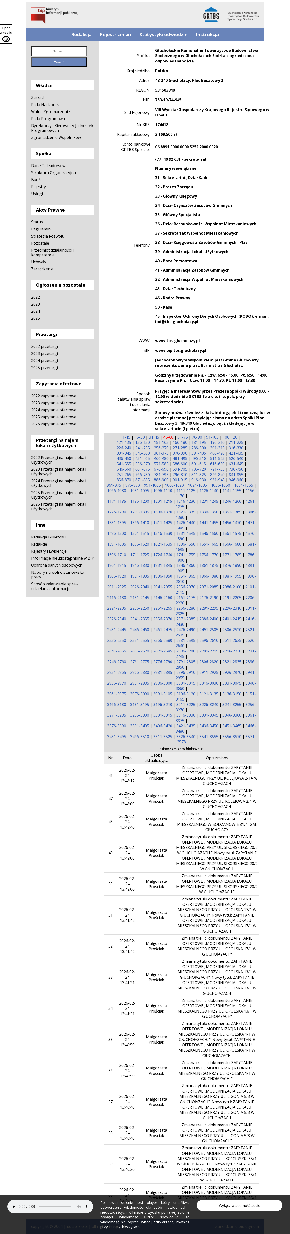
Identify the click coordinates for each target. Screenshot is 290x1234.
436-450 (124, 458)
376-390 (180, 453)
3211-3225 (185, 704)
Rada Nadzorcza (45, 104)
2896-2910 (185, 672)
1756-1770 (208, 554)
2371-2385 (185, 619)
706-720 (198, 469)
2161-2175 (185, 597)
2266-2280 (185, 608)
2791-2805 (185, 661)
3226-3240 (208, 704)
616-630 (217, 464)
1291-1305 (139, 512)
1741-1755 (185, 554)
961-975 (114, 485)
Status (37, 222)
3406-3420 (162, 726)
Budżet (37, 179)
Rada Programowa (48, 118)
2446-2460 (139, 629)
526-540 (236, 458)
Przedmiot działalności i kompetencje (52, 252)
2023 (35, 304)
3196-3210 (162, 704)
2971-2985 (139, 683)
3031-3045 (231, 683)
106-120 (230, 437)
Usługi (37, 193)
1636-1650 (185, 544)
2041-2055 (162, 587)
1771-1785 (231, 554)
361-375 (161, 453)
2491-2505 (208, 629)
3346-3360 (231, 715)
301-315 (217, 447)
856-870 (124, 480)
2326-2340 (116, 619)
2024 (35, 311)
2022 (35, 297)
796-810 (180, 474)
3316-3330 (185, 715)
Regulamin (41, 229)
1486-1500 (116, 533)
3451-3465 (231, 726)
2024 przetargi (44, 360)
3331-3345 (208, 715)
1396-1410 (139, 522)
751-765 (124, 474)
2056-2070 (185, 587)
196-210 (217, 442)
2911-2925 (208, 672)
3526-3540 (185, 736)
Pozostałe (40, 243)
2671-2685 (162, 651)
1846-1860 (185, 565)
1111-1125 (185, 490)
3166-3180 (116, 704)
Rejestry (38, 186)
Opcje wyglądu (6, 30)
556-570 (142, 464)
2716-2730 (231, 651)
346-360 (142, 453)
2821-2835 (231, 661)
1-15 (126, 437)
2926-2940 (231, 672)
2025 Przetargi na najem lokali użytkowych (58, 495)
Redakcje (39, 544)
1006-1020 (174, 485)
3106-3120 (185, 693)
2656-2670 (139, 651)
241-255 (142, 447)
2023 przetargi (44, 353)
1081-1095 (139, 490)
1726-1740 (162, 554)
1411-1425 (162, 522)
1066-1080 (116, 490)
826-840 (217, 474)
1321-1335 (185, 512)
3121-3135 (208, 693)
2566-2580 (162, 640)
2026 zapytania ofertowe (53, 424)
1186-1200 (139, 501)
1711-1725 (139, 554)
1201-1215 (162, 501)
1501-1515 (139, 533)
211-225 (236, 442)
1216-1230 (185, 501)
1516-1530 (162, 533)
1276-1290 (116, 512)
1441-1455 (208, 522)
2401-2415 (231, 619)
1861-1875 (208, 565)
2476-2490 (185, 629)
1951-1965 (185, 576)
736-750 (236, 469)
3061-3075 (116, 693)
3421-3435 (185, 726)
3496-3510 (139, 736)
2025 (35, 318)
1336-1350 (208, 512)
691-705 (180, 469)
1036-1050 (220, 485)
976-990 (132, 485)
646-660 (124, 469)
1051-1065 (243, 485)
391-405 (198, 453)
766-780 (142, 474)
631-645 (236, 464)
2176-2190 (208, 597)
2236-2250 (139, 608)
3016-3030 (208, 683)
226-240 (124, 447)
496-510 (198, 458)
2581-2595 (185, 640)
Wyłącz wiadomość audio (239, 1205)
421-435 (236, 453)
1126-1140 (208, 490)
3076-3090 (139, 693)
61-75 (183, 437)
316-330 (236, 447)
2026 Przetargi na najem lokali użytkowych (58, 506)
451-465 (142, 458)
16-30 (140, 437)
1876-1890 (231, 565)
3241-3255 (231, 704)
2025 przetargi (44, 367)
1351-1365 (231, 512)
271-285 (180, 447)
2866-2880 (139, 672)
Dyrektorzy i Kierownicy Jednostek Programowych (62, 128)
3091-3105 (162, 693)
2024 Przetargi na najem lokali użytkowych (58, 483)
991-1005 (152, 485)
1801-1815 (116, 565)
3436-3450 (208, 726)
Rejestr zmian (115, 34)
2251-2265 (162, 608)
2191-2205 (231, 597)
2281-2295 (208, 608)
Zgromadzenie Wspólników (56, 137)
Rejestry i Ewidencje (49, 551)
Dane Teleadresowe (49, 165)
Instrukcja (207, 34)
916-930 (198, 480)
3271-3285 (116, 715)
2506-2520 (231, 629)
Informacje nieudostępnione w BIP (62, 558)
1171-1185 (116, 501)
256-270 (161, 447)
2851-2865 (116, 672)
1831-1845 (162, 565)
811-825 (198, 474)
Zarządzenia (42, 269)
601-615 (198, 464)
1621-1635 (162, 544)
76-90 (197, 437)
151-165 (161, 442)
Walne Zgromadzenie (50, 111)
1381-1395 (116, 522)
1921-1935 (139, 576)
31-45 (154, 437)
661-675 (142, 469)
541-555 (124, 464)
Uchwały (38, 261)
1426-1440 (185, 522)
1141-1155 (231, 490)
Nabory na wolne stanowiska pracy (57, 575)
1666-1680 (231, 544)
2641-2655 (116, 651)
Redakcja (81, 34)
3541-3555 (208, 736)
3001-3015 (185, 683)
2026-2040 (139, 587)
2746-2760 (116, 661)
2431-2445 (116, 629)
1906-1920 (116, 576)
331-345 (124, 453)
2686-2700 (185, 651)
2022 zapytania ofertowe (53, 395)
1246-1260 (231, 501)
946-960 (236, 480)
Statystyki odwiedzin (163, 34)
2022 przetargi (44, 346)
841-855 (236, 474)
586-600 (180, 464)
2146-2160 (162, 597)
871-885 (142, 480)
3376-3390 (116, 726)
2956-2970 (116, 683)
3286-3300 (139, 715)
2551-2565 (139, 640)
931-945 (217, 480)
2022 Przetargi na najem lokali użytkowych (58, 460)
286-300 (198, 447)
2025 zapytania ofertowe (53, 417)
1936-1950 (162, 576)
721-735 (217, 469)
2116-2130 (116, 597)
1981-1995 (231, 576)
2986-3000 (162, 683)
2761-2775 (139, 661)
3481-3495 (116, 736)
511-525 (217, 458)
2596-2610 (208, 640)
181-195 (198, 442)
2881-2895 (162, 672)
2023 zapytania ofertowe (53, 402)
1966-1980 (208, 576)
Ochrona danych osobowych (56, 565)
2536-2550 (116, 640)
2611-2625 (231, 640)
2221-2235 (116, 608)
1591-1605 (116, 544)
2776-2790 (162, 661)
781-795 (161, 474)
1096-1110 (162, 490)
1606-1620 (139, 544)
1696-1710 (116, 554)
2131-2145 (139, 597)
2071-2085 (208, 587)
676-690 (161, 469)
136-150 (142, 442)
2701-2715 (208, 651)
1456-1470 (231, 522)
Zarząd (37, 97)
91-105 (212, 437)
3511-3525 (162, 736)
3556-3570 (231, 736)
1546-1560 (208, 533)
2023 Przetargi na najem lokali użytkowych (58, 471)
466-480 (161, 458)
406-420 (217, 453)
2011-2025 (116, 587)
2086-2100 (231, 587)
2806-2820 (208, 661)
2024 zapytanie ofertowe (53, 410)
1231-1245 (208, 501)
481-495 (180, 458)
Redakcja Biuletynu (48, 537)
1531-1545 (185, 533)
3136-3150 (231, 693)
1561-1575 (231, 533)
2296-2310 (231, 608)
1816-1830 (139, 565)
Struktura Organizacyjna (53, 172)
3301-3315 (162, 715)
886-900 (161, 480)
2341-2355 (139, 619)
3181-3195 (139, 704)
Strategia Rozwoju (47, 236)
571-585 (161, 464)
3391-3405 (139, 726)
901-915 (180, 480)
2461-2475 (162, 629)
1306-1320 (162, 512)
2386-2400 (208, 619)
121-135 (124, 442)
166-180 (180, 442)
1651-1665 (208, 544)
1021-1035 (197, 485)
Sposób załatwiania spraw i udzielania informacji (55, 586)
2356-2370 (162, 619)
